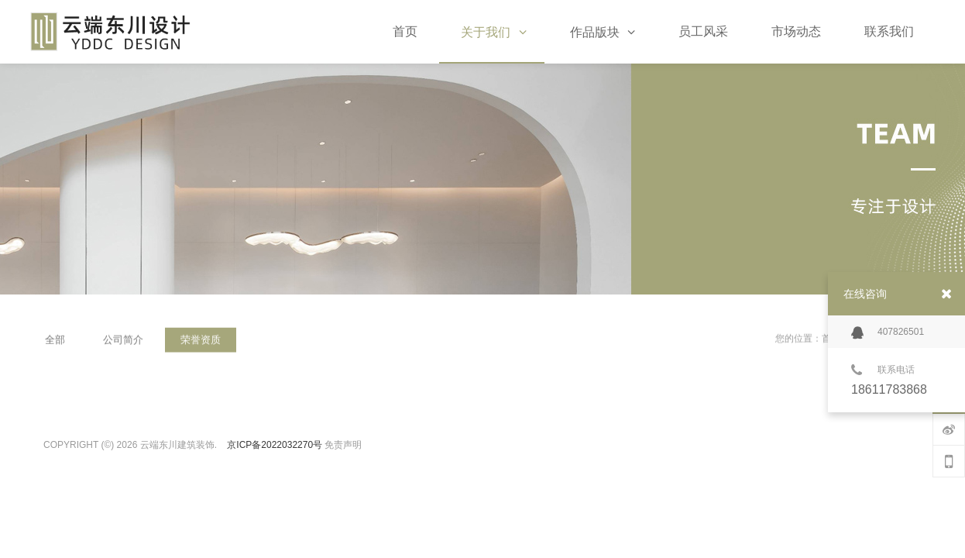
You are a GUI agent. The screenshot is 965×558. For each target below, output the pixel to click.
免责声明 (343, 444)
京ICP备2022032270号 (274, 444)
